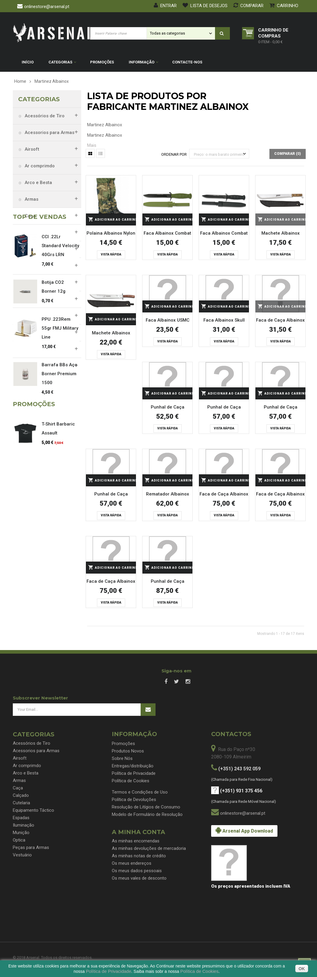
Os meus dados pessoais (137, 870)
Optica (31, 332)
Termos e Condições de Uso (140, 792)
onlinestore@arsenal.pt (46, 6)
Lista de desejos (205, 5)
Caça (29, 216)
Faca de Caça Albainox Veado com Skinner (280, 494)
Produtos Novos (128, 751)
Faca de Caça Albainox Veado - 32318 (224, 494)
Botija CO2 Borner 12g (53, 453)
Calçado (32, 232)
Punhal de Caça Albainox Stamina (110, 494)
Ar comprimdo (39, 166)
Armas (30, 199)
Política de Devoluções (134, 799)
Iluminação (35, 299)
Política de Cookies (130, 780)
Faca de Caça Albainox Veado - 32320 (111, 582)
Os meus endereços (131, 863)
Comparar (248, 5)
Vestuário (34, 366)
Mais (91, 145)
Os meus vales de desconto (139, 878)
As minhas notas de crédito (139, 855)
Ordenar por (174, 154)
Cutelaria (33, 249)
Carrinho (283, 5)
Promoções (123, 743)
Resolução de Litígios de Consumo (146, 807)
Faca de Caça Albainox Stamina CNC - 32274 (280, 321)
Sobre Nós (122, 758)
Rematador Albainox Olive (167, 494)
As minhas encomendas (135, 841)
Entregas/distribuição (132, 766)
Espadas (33, 282)
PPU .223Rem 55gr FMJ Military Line (60, 495)
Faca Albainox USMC (167, 320)
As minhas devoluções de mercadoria (149, 848)
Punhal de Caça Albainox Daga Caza (167, 408)
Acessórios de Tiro (44, 116)
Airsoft (31, 149)
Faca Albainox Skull (224, 320)
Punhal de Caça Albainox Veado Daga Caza (167, 582)
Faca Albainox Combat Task (224, 234)
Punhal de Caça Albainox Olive (224, 408)
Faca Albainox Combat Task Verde (167, 234)
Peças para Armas (43, 349)
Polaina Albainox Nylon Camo (111, 234)
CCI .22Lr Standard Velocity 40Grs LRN (60, 412)
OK (302, 968)
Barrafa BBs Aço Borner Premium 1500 (59, 540)
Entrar (165, 5)
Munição (33, 316)
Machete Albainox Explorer (280, 234)
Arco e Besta (37, 182)
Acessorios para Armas (48, 132)
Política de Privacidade (134, 773)
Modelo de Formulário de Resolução (147, 814)
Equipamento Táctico (46, 266)
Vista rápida (111, 254)
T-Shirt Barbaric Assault (58, 602)
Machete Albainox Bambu (111, 333)
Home (20, 81)
